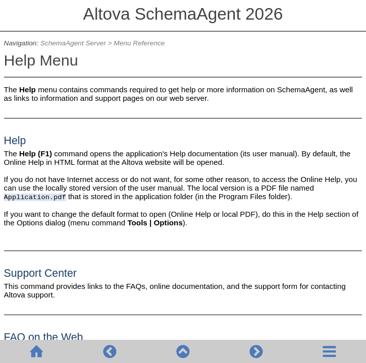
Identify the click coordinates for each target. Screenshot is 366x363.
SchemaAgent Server (73, 43)
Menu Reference (139, 43)
